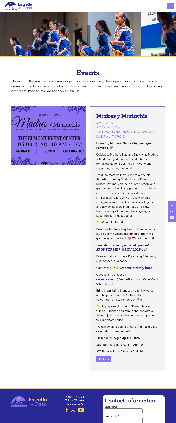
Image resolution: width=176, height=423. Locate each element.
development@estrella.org (117, 279)
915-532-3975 (74, 403)
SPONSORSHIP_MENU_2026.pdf (121, 249)
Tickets (104, 359)
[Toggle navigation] (170, 6)
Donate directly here (136, 268)
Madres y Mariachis (122, 116)
